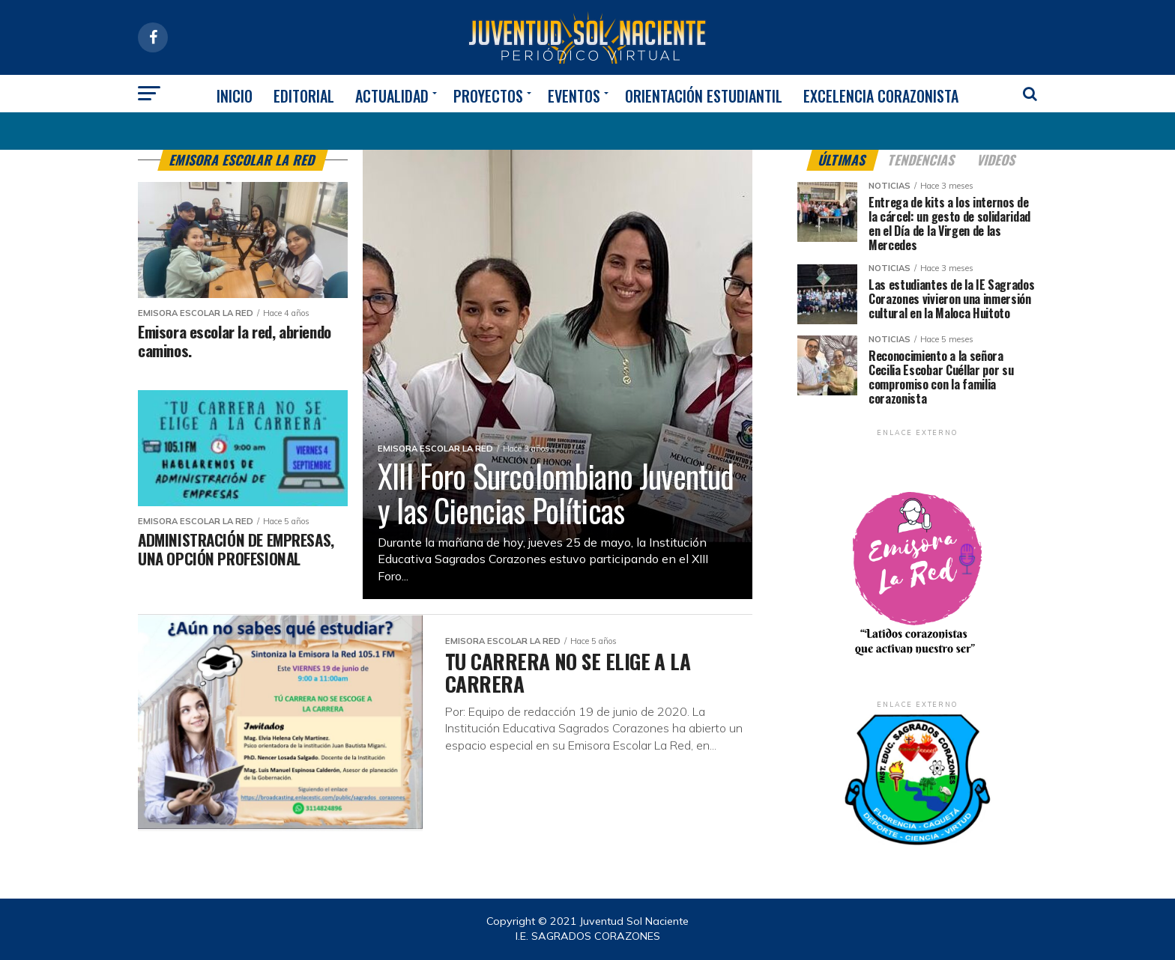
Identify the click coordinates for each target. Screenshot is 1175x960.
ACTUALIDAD (392, 96)
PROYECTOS (488, 96)
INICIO (235, 96)
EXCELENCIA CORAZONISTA (880, 96)
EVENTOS (574, 96)
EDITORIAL (304, 96)
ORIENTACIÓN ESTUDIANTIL (703, 96)
